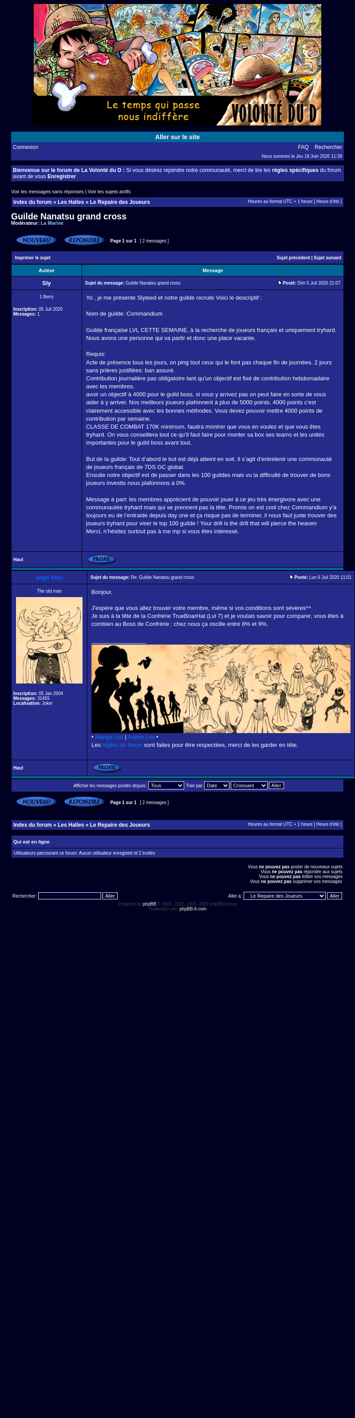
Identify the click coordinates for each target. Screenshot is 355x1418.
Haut (18, 559)
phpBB (149, 904)
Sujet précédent (293, 257)
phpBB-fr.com (193, 908)
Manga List (109, 737)
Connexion (25, 147)
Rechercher (328, 147)
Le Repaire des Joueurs (120, 202)
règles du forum (122, 745)
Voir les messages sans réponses (47, 191)
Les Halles (71, 202)
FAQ (303, 147)
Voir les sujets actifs (109, 191)
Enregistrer (61, 176)
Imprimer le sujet (33, 257)
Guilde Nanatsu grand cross (68, 216)
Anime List (141, 737)
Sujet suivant (327, 257)
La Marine (52, 223)
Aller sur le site (177, 137)
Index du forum (32, 202)
